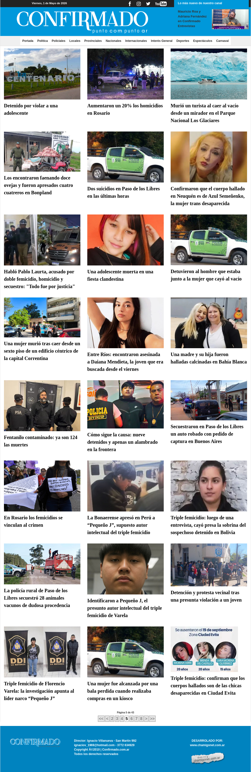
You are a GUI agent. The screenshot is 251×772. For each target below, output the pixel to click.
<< (101, 719)
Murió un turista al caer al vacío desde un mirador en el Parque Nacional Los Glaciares (204, 113)
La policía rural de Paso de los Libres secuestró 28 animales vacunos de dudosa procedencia (37, 598)
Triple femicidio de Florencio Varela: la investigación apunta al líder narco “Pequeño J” (39, 691)
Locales (74, 41)
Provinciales (93, 41)
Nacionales (113, 41)
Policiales (58, 41)
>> (152, 719)
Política (42, 41)
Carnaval (222, 41)
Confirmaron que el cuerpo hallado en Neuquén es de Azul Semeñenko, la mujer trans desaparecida (208, 196)
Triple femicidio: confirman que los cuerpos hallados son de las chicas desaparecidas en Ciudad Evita (208, 685)
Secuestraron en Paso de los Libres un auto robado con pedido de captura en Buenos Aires (207, 434)
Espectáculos (202, 41)
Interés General (161, 41)
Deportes (182, 41)
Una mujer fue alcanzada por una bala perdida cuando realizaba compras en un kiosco (122, 691)
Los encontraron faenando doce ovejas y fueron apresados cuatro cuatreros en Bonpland (38, 185)
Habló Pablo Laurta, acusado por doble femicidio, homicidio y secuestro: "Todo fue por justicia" (39, 279)
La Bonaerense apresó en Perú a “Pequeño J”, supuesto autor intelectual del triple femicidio (121, 525)
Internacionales (136, 41)
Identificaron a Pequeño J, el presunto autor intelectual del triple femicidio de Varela (124, 608)
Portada (28, 41)
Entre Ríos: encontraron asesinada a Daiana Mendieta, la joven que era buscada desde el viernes (125, 362)
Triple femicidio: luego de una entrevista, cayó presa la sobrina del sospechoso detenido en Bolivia (208, 525)
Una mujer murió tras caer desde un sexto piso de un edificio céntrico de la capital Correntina (42, 351)
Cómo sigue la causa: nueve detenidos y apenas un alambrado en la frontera (122, 442)
